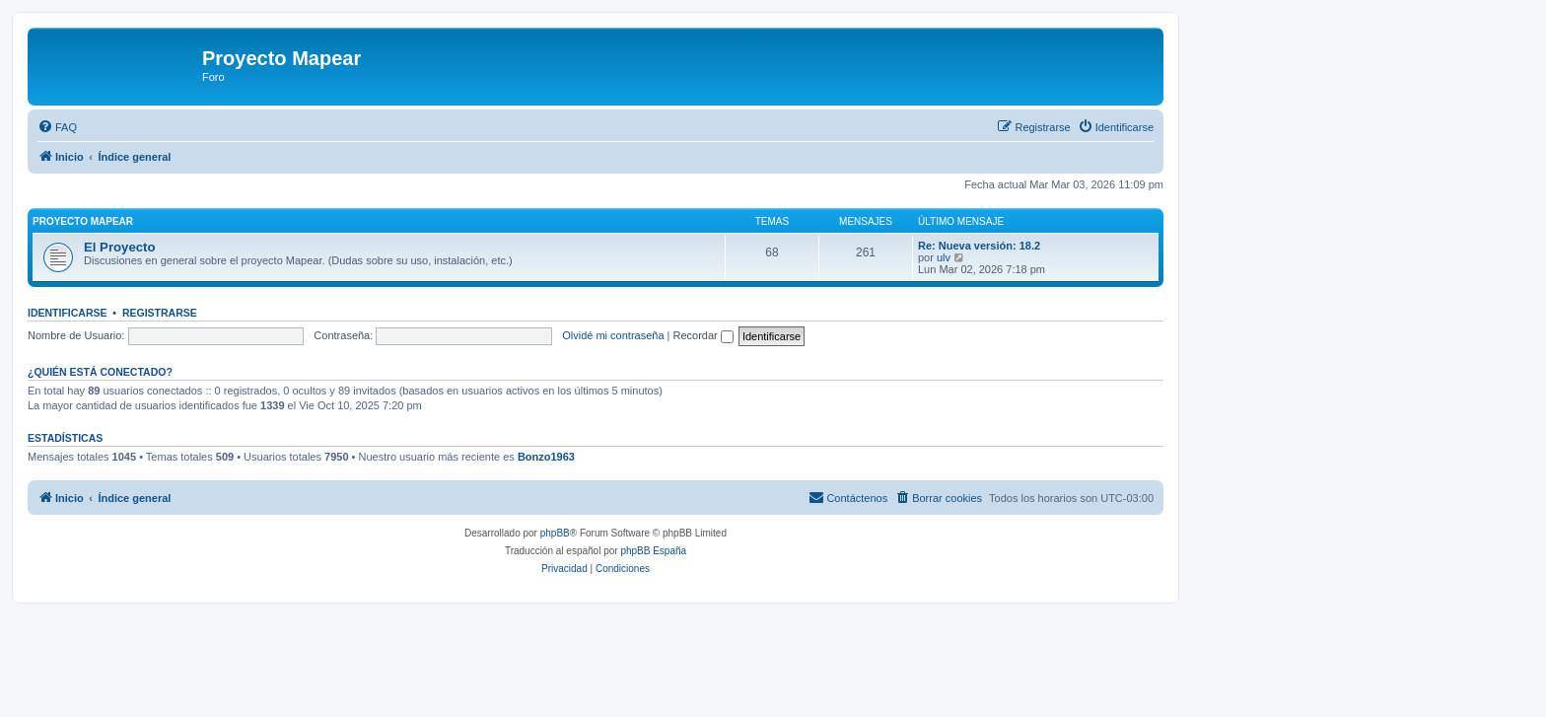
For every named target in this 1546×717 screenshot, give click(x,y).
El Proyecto (120, 247)
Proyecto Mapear (83, 221)
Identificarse (67, 313)
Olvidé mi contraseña (613, 335)
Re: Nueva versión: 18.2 (979, 245)
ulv (943, 257)
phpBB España (653, 550)
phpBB (555, 533)
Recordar (703, 335)
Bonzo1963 (546, 457)
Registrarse (159, 313)
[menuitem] (57, 127)
